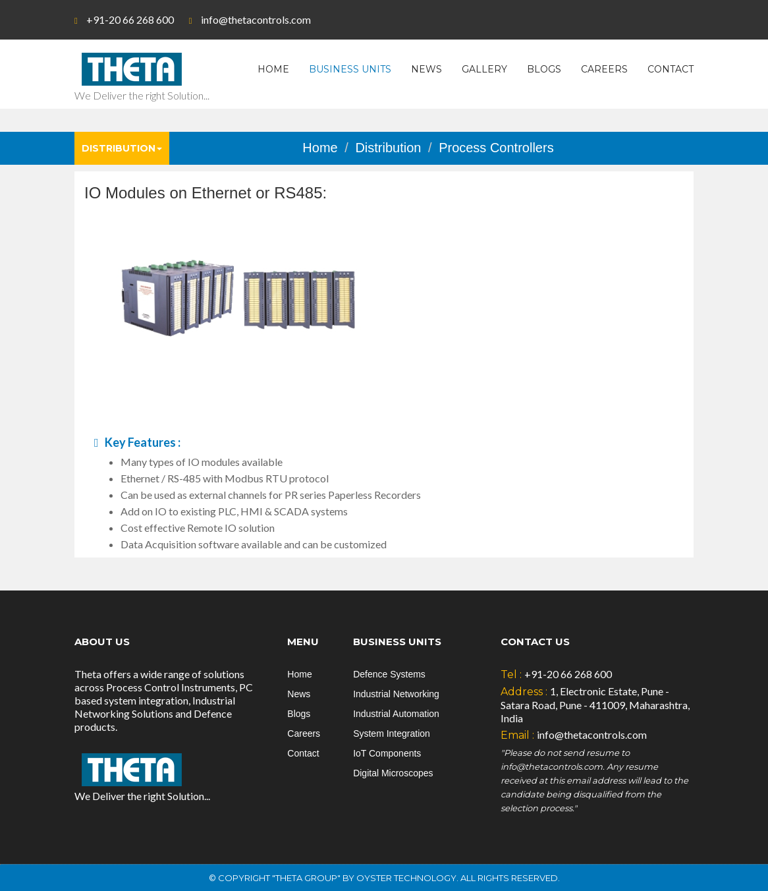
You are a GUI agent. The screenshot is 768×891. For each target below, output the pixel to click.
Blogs (544, 69)
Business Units (350, 69)
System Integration (391, 733)
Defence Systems (389, 674)
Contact (670, 69)
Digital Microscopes (393, 773)
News (426, 69)
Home (273, 69)
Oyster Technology (406, 878)
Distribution (122, 148)
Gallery (484, 69)
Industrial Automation (396, 713)
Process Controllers (496, 147)
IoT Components (387, 753)
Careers (604, 69)
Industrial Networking (396, 694)
